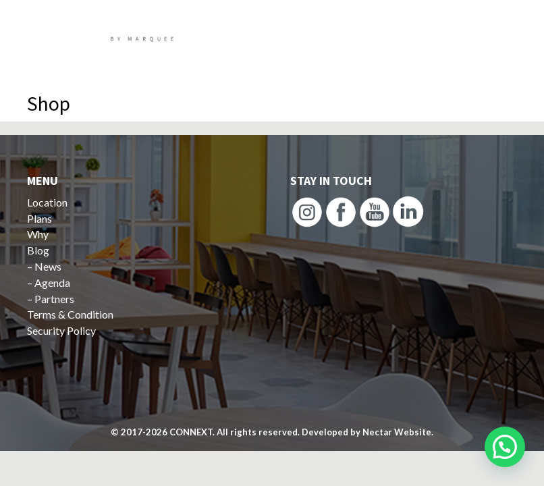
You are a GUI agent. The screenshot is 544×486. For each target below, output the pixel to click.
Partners (54, 298)
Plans (39, 218)
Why (38, 233)
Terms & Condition (70, 314)
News (47, 266)
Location (47, 202)
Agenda (52, 282)
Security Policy (61, 330)
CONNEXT (191, 432)
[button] (505, 447)
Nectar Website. (397, 432)
